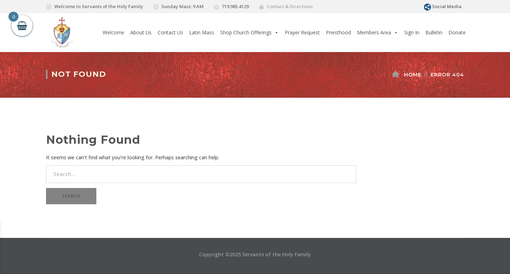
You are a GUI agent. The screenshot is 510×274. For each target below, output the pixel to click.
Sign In (411, 32)
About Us (141, 32)
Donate (457, 32)
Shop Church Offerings (249, 32)
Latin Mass (201, 32)
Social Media (446, 6)
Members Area (377, 32)
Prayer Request (302, 32)
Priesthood (338, 32)
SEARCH (71, 196)
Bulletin (433, 32)
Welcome (113, 32)
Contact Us (170, 32)
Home (412, 75)
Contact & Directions (290, 6)
